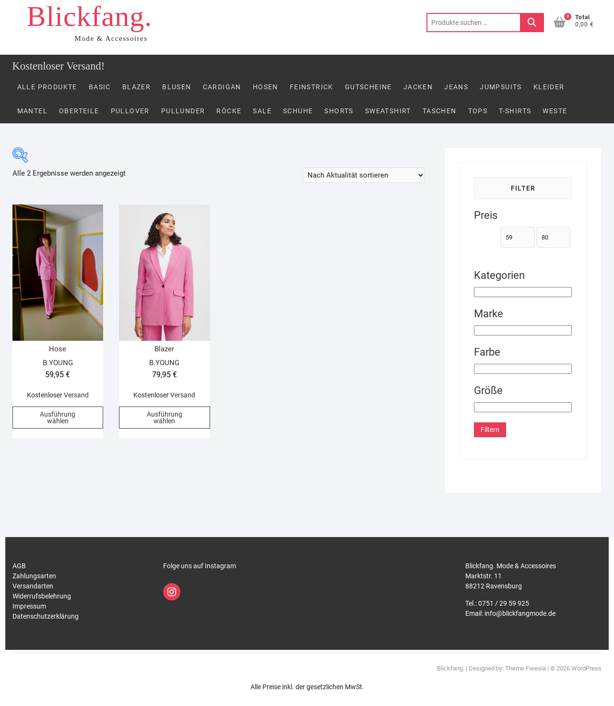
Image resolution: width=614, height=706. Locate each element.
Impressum (29, 606)
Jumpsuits (501, 87)
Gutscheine (368, 87)
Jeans (456, 87)
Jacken (418, 87)
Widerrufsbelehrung (41, 596)
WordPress (586, 668)
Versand (76, 395)
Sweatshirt (388, 111)
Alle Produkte (47, 87)
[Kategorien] (523, 292)
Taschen (440, 111)
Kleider (549, 87)
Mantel (32, 111)
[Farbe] (523, 369)
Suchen (532, 22)
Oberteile (79, 111)
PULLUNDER (183, 111)
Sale (262, 111)
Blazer (136, 87)
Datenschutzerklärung (45, 616)
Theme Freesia (525, 668)
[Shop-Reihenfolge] (364, 175)
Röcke (228, 111)
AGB (19, 566)
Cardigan (222, 87)
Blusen (176, 87)
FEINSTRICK (311, 87)
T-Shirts (515, 111)
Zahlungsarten (34, 576)
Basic (100, 87)
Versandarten (32, 586)
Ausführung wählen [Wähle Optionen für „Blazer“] (164, 417)
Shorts (338, 111)
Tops (478, 111)
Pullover (130, 111)
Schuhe (298, 111)
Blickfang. (90, 16)
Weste (555, 111)
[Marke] (523, 330)
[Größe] (523, 407)
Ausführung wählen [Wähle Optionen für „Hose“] (57, 417)
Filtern (490, 429)
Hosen (265, 87)
